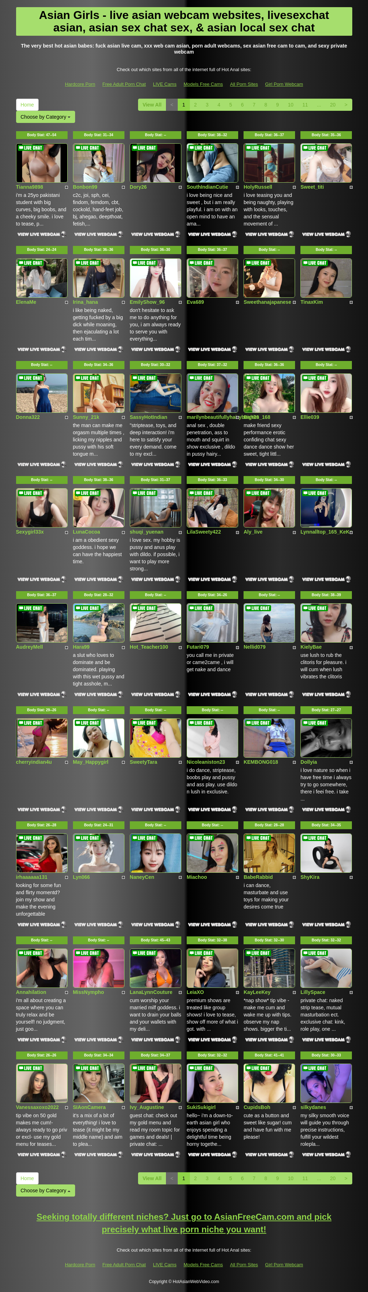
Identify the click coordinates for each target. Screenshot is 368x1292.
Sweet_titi (312, 187)
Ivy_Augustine (147, 1107)
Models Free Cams (203, 84)
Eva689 (195, 302)
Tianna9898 (29, 187)
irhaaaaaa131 (32, 877)
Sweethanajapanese (267, 302)
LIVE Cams (165, 84)
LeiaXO (195, 992)
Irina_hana (85, 302)
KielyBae (311, 647)
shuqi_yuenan (146, 532)
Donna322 (28, 417)
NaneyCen (142, 877)
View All (152, 105)
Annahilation (31, 992)
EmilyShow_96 (147, 302)
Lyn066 (81, 877)
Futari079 (198, 647)
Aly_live (253, 532)
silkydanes (313, 1107)
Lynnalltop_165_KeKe (326, 532)
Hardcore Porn (80, 84)
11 (305, 105)
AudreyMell (29, 647)
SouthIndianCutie (207, 187)
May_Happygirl (91, 762)
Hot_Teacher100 (149, 647)
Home (27, 105)
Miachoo (197, 877)
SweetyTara (143, 762)
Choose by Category (46, 117)
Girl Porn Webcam (284, 84)
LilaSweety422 (204, 532)
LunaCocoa (86, 532)
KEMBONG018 (261, 762)
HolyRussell (258, 187)
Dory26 (138, 187)
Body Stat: (42, 135)
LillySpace (312, 992)
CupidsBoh (257, 1107)
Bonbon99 (85, 187)
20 (333, 105)
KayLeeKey (257, 992)
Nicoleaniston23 (206, 762)
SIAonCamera (89, 1107)
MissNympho (88, 992)
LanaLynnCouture (151, 992)
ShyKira (309, 877)
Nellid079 (254, 647)
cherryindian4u (34, 762)
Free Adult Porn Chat (124, 84)
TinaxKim (311, 302)
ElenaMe (26, 302)
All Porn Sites (244, 84)
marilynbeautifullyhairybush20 (223, 417)
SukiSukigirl (201, 1107)
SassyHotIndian (148, 417)
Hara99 (81, 647)
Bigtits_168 (257, 417)
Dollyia (308, 762)
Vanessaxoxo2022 (37, 1107)
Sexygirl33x (30, 532)
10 (291, 105)
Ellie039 (309, 417)
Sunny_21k (86, 417)
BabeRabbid (258, 877)
